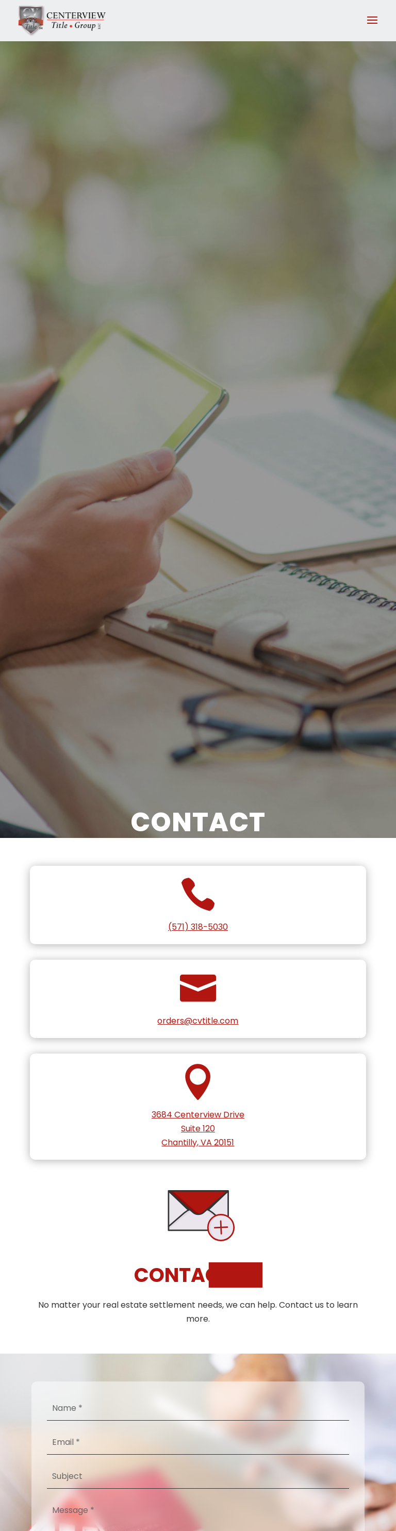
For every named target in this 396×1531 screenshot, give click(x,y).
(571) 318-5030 (198, 927)
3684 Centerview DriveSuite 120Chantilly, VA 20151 (198, 1128)
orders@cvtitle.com (197, 1021)
